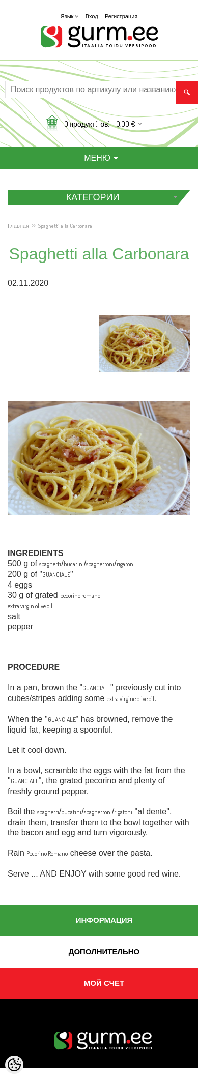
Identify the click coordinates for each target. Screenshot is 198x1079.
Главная (18, 225)
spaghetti (50, 564)
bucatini (74, 564)
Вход (92, 16)
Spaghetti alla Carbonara (65, 225)
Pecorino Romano (47, 853)
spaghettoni (100, 564)
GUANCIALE (56, 574)
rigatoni (126, 564)
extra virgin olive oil (30, 606)
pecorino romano (80, 595)
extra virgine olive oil (130, 699)
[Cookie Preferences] (14, 1065)
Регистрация (121, 16)
